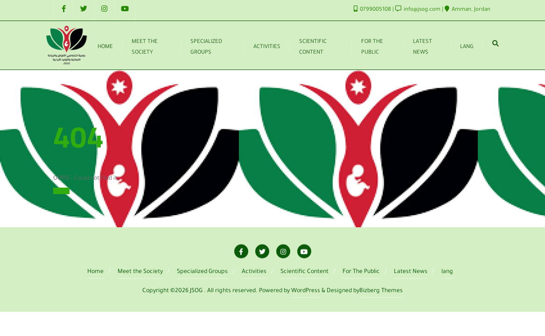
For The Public (361, 272)
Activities (254, 272)
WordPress (305, 291)
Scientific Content (304, 272)
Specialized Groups (202, 272)
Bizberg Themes (381, 291)
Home (61, 191)
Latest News (410, 272)
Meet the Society (140, 272)
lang (447, 272)
